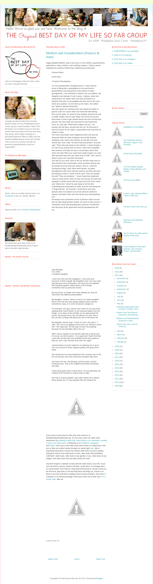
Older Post (100, 559)
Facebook (85, 443)
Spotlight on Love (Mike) (133, 127)
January (120, 342)
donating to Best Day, (67, 440)
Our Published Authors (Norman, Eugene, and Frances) (133, 142)
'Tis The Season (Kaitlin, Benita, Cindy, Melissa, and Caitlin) (135, 169)
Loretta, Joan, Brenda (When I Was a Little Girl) (135, 194)
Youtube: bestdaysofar (31, 210)
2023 (117, 268)
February (121, 338)
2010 (117, 382)
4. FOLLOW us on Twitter (122, 63)
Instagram (95, 443)
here (92, 448)
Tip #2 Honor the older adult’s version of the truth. (136, 234)
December (121, 278)
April (119, 331)
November (121, 282)
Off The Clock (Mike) (132, 180)
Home (77, 559)
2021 (117, 275)
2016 (117, 361)
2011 (117, 379)
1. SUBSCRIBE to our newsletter (125, 51)
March (120, 334)
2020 (117, 346)
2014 (117, 368)
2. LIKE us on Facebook (122, 55)
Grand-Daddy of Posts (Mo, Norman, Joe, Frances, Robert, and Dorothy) (135, 249)
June (119, 300)
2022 (117, 272)
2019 (117, 350)
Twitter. (52, 445)
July (119, 296)
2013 (117, 371)
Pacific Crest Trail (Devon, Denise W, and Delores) (127, 313)
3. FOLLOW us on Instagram (123, 59)
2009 (117, 386)
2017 (117, 357)
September (122, 289)
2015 (117, 364)
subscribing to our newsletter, (88, 440)
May (119, 304)
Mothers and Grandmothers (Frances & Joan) (127, 319)
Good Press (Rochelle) (133, 153)
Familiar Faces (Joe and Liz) (135, 207)
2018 (117, 353)
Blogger (99, 578)
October (120, 286)
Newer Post (53, 559)
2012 (117, 375)
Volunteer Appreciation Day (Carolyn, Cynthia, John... (127, 308)
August (120, 293)
